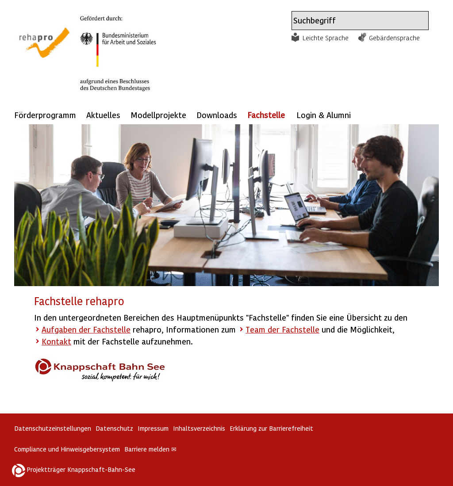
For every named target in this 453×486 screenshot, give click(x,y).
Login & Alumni (323, 114)
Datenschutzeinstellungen (52, 428)
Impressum (153, 428)
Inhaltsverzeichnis (199, 428)
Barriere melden (150, 449)
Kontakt (56, 341)
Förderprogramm (45, 114)
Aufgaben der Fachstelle (86, 329)
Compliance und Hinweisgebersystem (67, 449)
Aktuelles (103, 114)
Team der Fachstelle (282, 329)
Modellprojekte (158, 114)
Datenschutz (114, 428)
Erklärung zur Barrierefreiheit (271, 428)
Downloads (216, 114)
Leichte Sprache (326, 38)
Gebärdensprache (394, 38)
